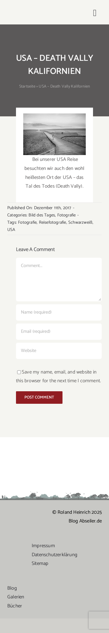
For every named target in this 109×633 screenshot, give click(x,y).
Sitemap (40, 563)
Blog (12, 588)
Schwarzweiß (80, 222)
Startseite (27, 86)
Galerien (15, 597)
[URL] (59, 351)
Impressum (43, 546)
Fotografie (66, 215)
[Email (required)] (59, 331)
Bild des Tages (41, 215)
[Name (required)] (59, 312)
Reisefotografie (52, 222)
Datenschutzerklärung (54, 555)
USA (11, 229)
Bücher (14, 606)
